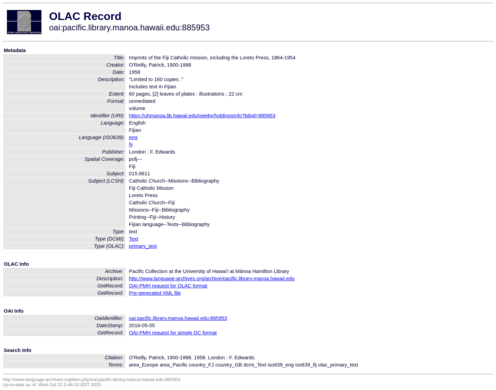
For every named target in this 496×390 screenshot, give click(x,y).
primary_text (143, 246)
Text (133, 239)
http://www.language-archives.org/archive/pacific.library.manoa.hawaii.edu (212, 278)
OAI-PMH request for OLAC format (168, 286)
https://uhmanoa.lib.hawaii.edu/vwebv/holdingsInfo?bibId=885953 (202, 115)
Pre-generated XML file (155, 293)
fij (131, 144)
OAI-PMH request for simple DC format (173, 332)
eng (133, 137)
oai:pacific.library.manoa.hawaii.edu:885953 (178, 318)
